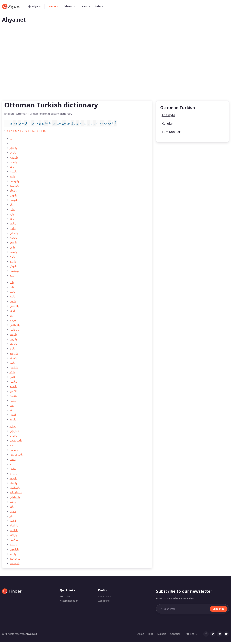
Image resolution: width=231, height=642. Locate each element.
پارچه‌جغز (15, 558)
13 (36, 131)
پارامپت (14, 544)
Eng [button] (190, 633)
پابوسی (14, 200)
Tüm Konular (171, 132)
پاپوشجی (14, 271)
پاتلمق (13, 400)
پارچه (13, 554)
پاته (11, 410)
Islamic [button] (68, 6)
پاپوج (12, 256)
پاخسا (13, 459)
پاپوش (13, 266)
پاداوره (13, 473)
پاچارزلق (14, 431)
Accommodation (69, 600)
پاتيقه (13, 419)
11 (29, 131)
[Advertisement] (115, 67)
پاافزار (13, 148)
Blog (150, 633)
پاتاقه (13, 310)
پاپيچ (12, 275)
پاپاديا (12, 209)
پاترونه (13, 344)
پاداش (13, 469)
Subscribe (219, 608)
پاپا (11, 204)
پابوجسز (14, 185)
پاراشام (14, 525)
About (140, 633)
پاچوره (13, 435)
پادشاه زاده (16, 492)
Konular (167, 123)
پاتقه (12, 362)
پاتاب (12, 287)
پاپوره (13, 261)
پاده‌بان (13, 511)
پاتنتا (12, 405)
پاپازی (13, 223)
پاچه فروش (16, 454)
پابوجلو (13, 190)
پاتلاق (13, 377)
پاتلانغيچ (14, 391)
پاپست (13, 252)
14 (40, 131)
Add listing (104, 600)
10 (25, 131)
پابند (12, 167)
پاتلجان (13, 396)
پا (10, 143)
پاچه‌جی (14, 450)
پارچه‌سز (14, 563)
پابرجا (13, 152)
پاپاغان (13, 238)
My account (104, 596)
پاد (11, 464)
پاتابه (12, 292)
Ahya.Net (31, 633)
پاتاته (12, 296)
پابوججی (14, 181)
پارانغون (14, 549)
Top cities (65, 596)
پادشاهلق (15, 497)
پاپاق (12, 247)
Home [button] (52, 6)
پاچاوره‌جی (16, 440)
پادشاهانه (15, 487)
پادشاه (13, 483)
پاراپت (13, 521)
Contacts (175, 633)
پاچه (12, 445)
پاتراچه (13, 320)
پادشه (13, 502)
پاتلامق (13, 381)
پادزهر (13, 478)
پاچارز (13, 426)
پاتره (12, 348)
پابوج (12, 176)
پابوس (13, 195)
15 (44, 131)
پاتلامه (13, 386)
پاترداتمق (15, 325)
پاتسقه (13, 358)
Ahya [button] (36, 6)
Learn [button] (83, 6)
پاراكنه (13, 535)
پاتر (11, 315)
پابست (13, 162)
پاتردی (13, 334)
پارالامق (14, 540)
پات (12, 282)
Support (161, 633)
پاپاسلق (14, 233)
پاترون (13, 339)
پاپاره (12, 214)
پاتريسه (14, 353)
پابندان (13, 171)
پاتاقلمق (14, 306)
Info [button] (98, 6)
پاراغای (14, 530)
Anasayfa (168, 115)
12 (32, 131)
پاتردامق (14, 329)
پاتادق (13, 301)
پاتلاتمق (14, 367)
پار (11, 516)
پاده (12, 506)
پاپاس (13, 228)
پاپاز (12, 219)
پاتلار (12, 372)
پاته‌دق (13, 415)
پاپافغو (13, 242)
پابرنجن (14, 157)
